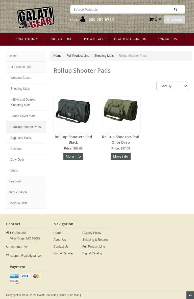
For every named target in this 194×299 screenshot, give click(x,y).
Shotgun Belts (18, 203)
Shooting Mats (104, 56)
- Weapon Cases (20, 78)
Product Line (61, 39)
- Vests (13, 170)
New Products (18, 192)
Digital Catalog (92, 253)
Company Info (27, 39)
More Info (73, 156)
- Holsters (15, 149)
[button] (77, 20)
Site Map (73, 294)
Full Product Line (20, 67)
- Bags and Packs (20, 138)
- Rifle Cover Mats (23, 116)
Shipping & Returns (95, 239)
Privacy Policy (91, 233)
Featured (15, 181)
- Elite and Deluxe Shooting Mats (23, 102)
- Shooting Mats (19, 88)
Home (13, 56)
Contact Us (167, 39)
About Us (60, 239)
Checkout (174, 19)
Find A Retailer (94, 39)
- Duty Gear (16, 159)
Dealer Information (130, 39)
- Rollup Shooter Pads (26, 127)
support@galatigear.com (26, 255)
